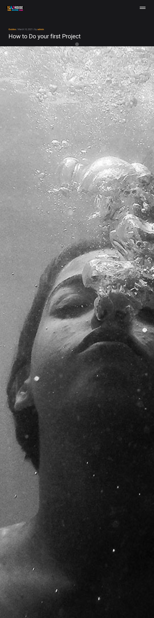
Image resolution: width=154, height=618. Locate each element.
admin (40, 29)
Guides (12, 29)
